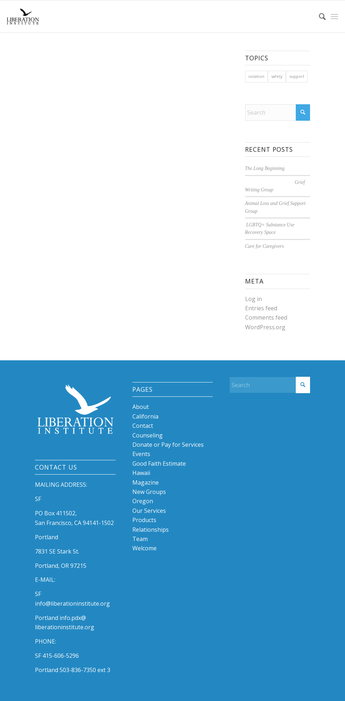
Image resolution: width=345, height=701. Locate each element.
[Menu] (334, 16)
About (140, 407)
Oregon (142, 501)
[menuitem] (319, 16)
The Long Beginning (265, 168)
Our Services (149, 511)
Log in (253, 299)
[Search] (319, 16)
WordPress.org (265, 327)
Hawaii (141, 473)
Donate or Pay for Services (168, 445)
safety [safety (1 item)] (277, 76)
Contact (142, 426)
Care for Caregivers (264, 246)
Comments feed (266, 317)
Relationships (150, 530)
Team (140, 539)
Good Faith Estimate (159, 463)
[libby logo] (23, 16)
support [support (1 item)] (296, 76)
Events (141, 454)
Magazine (145, 482)
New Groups (149, 492)
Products (144, 520)
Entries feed (261, 308)
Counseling (147, 435)
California (145, 416)
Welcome (144, 548)
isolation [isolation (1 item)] (256, 76)
